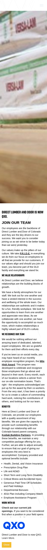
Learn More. (8, 538)
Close (7, 545)
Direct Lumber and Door (12, 6)
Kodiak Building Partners (16, 435)
